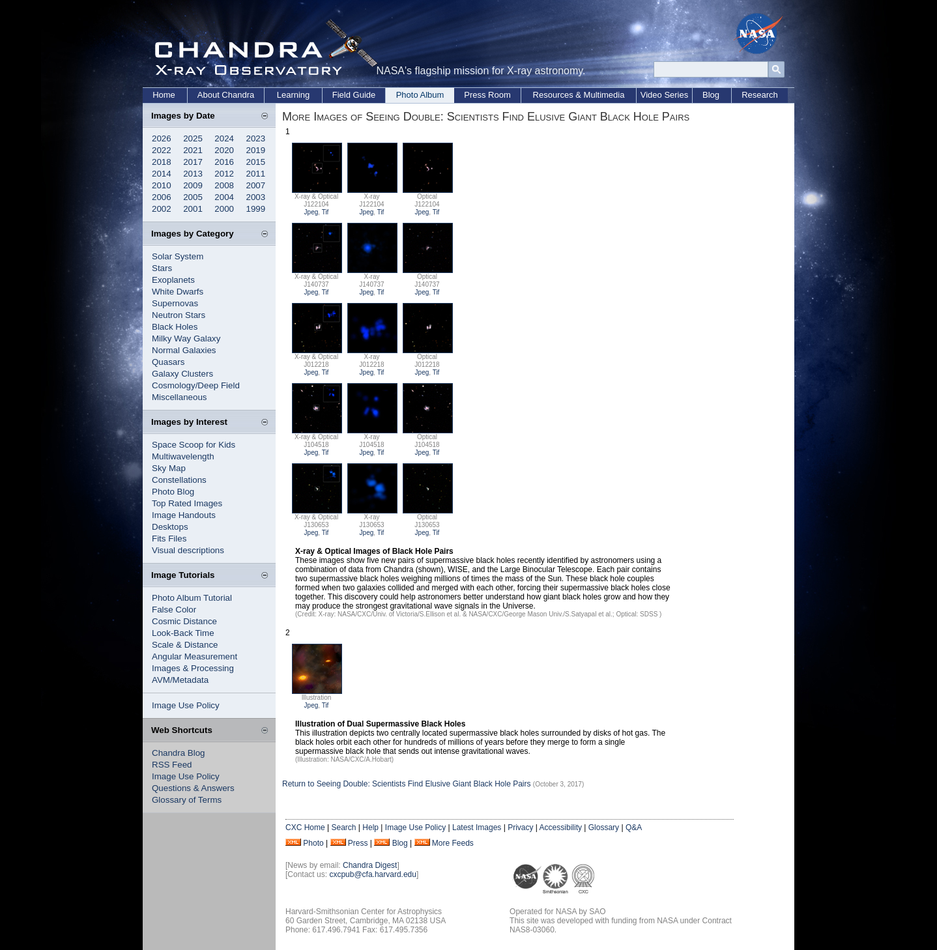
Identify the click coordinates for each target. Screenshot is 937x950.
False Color (174, 609)
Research (760, 95)
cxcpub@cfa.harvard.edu (372, 874)
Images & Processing (193, 668)
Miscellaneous (179, 397)
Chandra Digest (370, 865)
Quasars (168, 362)
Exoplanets (173, 280)
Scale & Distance (185, 645)
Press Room (487, 95)
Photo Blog (173, 492)
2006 (161, 197)
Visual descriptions (188, 550)
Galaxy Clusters (182, 374)
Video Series (664, 95)
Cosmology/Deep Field (196, 385)
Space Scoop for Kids (193, 445)
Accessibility (561, 827)
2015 (256, 162)
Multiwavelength (183, 456)
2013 (193, 174)
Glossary (603, 827)
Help (370, 827)
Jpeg (311, 212)
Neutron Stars (178, 315)
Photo (313, 843)
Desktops (170, 527)
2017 (193, 162)
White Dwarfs (177, 291)
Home (163, 95)
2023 (256, 138)
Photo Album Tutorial (192, 598)
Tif (325, 212)
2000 (224, 209)
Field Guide (353, 95)
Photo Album (420, 95)
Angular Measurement (194, 656)
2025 (193, 138)
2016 (224, 162)
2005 (193, 197)
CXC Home (305, 827)
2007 (256, 185)
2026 (161, 138)
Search (343, 827)
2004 (224, 197)
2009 (193, 185)
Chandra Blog (178, 753)
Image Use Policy (186, 705)
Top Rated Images (187, 503)
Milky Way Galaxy (186, 338)
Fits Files (169, 538)
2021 (193, 150)
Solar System (177, 256)
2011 (256, 174)
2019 (256, 150)
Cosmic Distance (184, 621)
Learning (293, 95)
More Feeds (453, 843)
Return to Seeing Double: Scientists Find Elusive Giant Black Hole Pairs (406, 783)
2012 (224, 174)
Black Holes (174, 327)
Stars (162, 268)
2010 (161, 185)
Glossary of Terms (187, 800)
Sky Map (169, 468)
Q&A (634, 827)
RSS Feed (172, 765)
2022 (161, 150)
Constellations (179, 480)
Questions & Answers (193, 788)
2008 (224, 185)
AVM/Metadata (180, 680)
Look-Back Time (183, 633)
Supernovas (175, 303)
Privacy (520, 827)
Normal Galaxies (184, 350)
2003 (256, 197)
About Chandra (225, 95)
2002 (161, 209)
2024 (224, 138)
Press (358, 843)
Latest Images (476, 827)
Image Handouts (184, 515)
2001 (193, 209)
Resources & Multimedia (579, 95)
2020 (224, 150)
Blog (710, 95)
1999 (256, 209)
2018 (161, 162)
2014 (161, 174)
